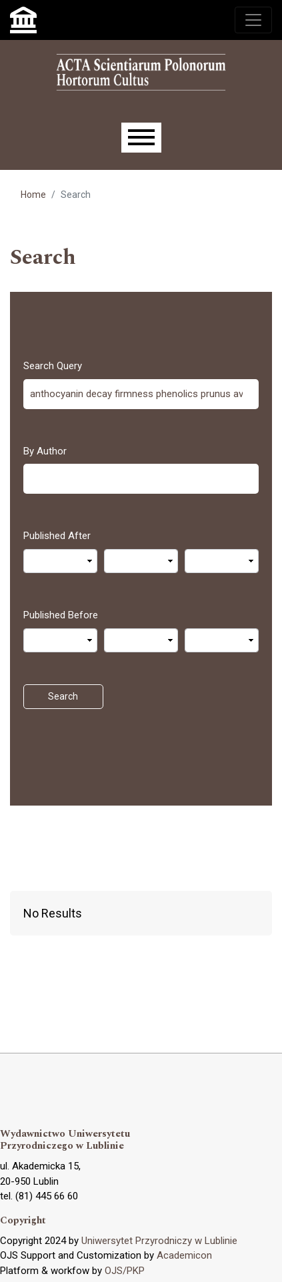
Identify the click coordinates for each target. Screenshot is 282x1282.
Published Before (60, 615)
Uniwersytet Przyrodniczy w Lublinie (159, 1241)
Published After (57, 536)
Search (63, 696)
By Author (45, 451)
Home (33, 194)
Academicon (184, 1255)
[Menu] (141, 138)
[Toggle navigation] (253, 20)
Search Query (52, 366)
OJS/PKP (125, 1271)
